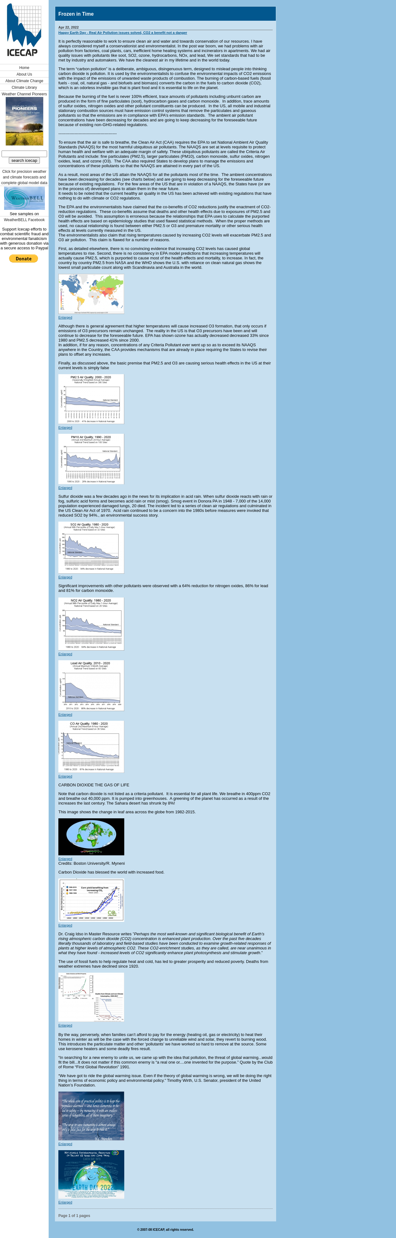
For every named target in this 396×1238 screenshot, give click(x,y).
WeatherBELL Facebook (24, 220)
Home (24, 68)
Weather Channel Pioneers (24, 94)
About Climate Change (24, 81)
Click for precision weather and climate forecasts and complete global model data (24, 177)
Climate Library (24, 87)
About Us (24, 74)
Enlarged (65, 317)
